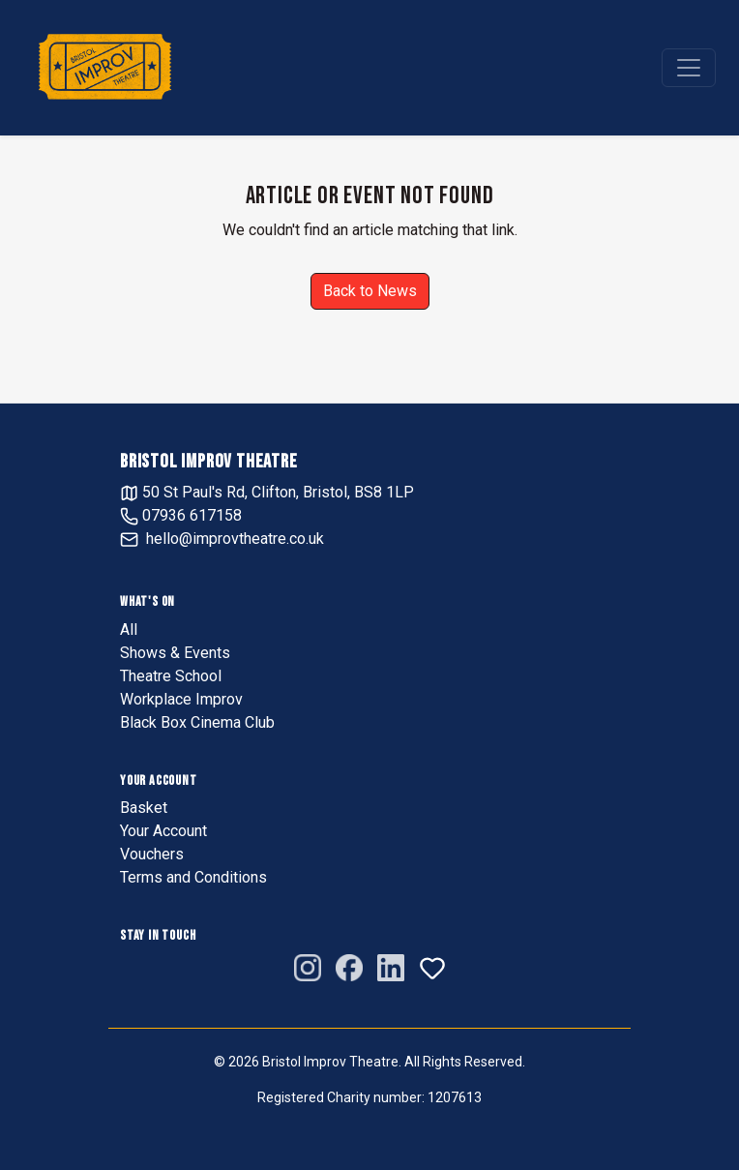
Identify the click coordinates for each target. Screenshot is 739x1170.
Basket (143, 807)
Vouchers (152, 854)
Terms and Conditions (193, 877)
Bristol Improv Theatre (209, 461)
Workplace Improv (181, 699)
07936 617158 (181, 515)
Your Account (163, 831)
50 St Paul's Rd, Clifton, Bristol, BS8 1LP (267, 492)
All (128, 629)
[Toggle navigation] (689, 67)
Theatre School (171, 676)
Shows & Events (175, 653)
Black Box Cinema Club (197, 722)
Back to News (370, 291)
